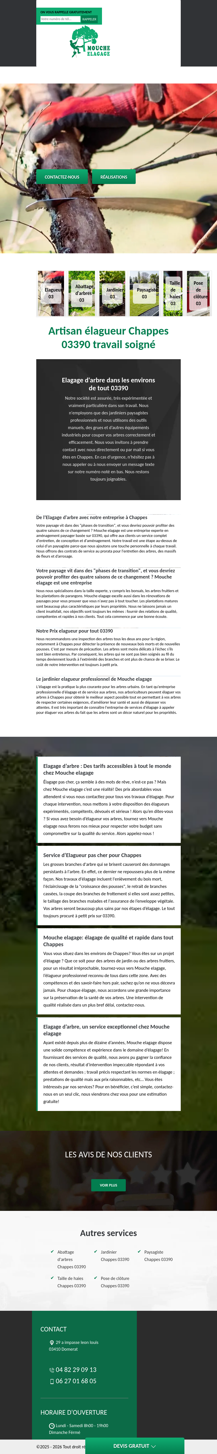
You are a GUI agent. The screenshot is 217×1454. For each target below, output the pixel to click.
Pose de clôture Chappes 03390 (115, 1282)
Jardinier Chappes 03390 (115, 1255)
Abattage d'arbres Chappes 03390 (72, 1259)
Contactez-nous (62, 177)
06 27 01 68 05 (94, 4)
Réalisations (114, 177)
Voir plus (108, 1185)
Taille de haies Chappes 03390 (72, 1282)
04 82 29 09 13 (55, 4)
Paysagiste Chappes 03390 (158, 1255)
